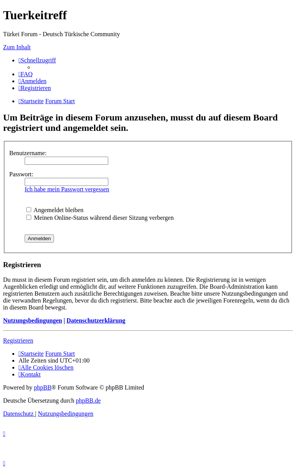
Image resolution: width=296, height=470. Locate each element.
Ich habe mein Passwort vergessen (67, 189)
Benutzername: (28, 153)
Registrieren (18, 340)
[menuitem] (25, 74)
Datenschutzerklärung (95, 320)
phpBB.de (88, 400)
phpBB (42, 387)
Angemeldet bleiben (54, 210)
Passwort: (21, 174)
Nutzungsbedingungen (32, 320)
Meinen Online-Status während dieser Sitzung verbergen (100, 217)
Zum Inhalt (17, 47)
